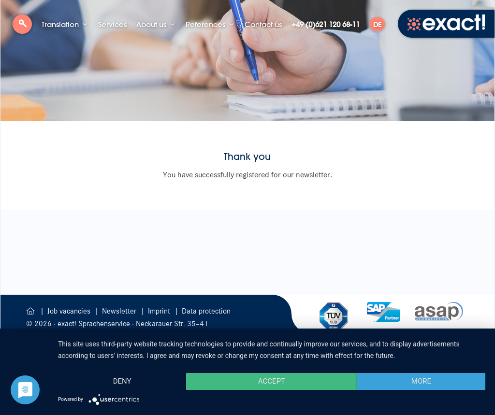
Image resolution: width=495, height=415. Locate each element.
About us (151, 24)
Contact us (263, 24)
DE (377, 24)
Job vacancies (69, 311)
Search (22, 28)
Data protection (206, 311)
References (205, 24)
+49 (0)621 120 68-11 (325, 24)
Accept (271, 381)
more (421, 381)
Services (112, 24)
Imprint (160, 311)
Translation (60, 24)
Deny (122, 381)
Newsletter (120, 311)
